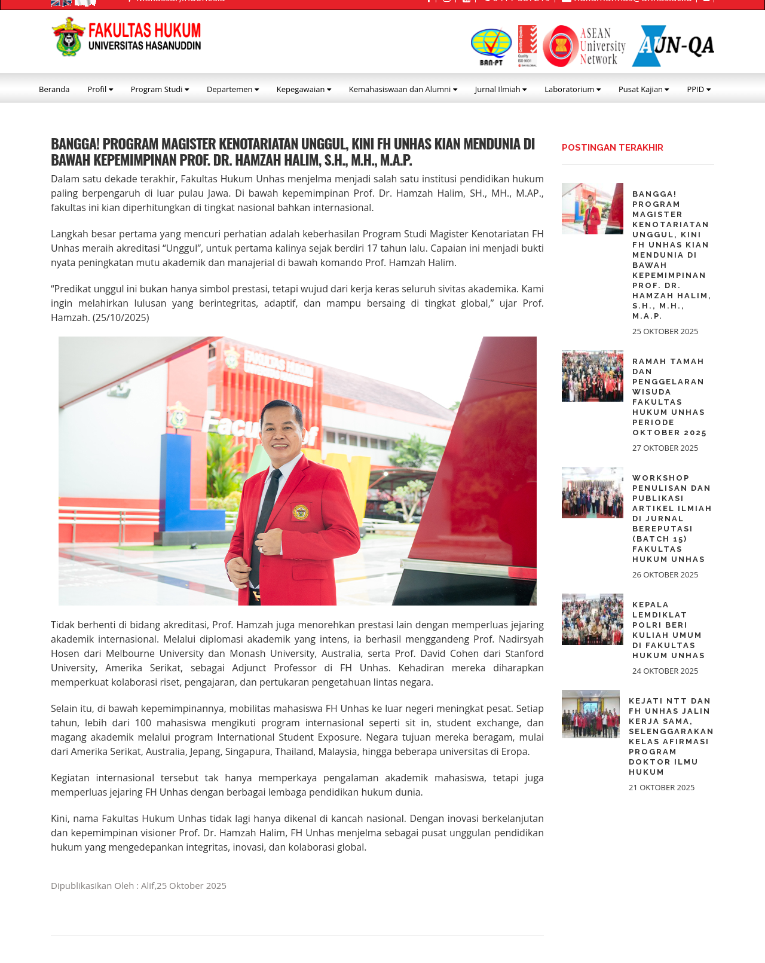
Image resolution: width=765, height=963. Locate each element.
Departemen (233, 89)
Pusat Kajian (644, 89)
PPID (698, 89)
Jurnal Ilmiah (501, 89)
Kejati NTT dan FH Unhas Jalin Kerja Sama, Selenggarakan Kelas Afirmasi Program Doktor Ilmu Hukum (671, 736)
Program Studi (160, 89)
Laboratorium (572, 89)
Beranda (54, 89)
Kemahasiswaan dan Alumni (403, 89)
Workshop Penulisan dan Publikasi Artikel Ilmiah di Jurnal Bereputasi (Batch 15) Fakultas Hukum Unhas (672, 518)
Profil (99, 89)
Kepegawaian (304, 89)
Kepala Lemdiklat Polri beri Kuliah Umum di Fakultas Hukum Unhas (668, 630)
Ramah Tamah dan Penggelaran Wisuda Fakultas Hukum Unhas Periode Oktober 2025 (669, 397)
